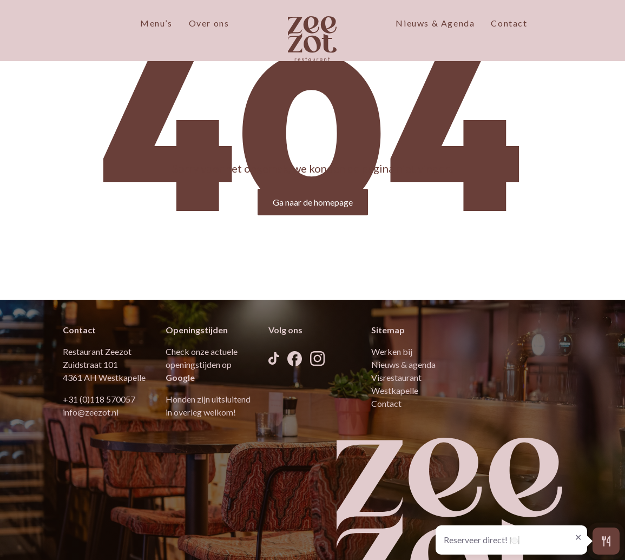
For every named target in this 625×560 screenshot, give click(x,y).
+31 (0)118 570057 (99, 399)
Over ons (209, 23)
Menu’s (156, 23)
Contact (509, 23)
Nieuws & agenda (403, 364)
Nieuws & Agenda (435, 23)
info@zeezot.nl (91, 412)
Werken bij (391, 351)
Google (180, 377)
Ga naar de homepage (313, 202)
